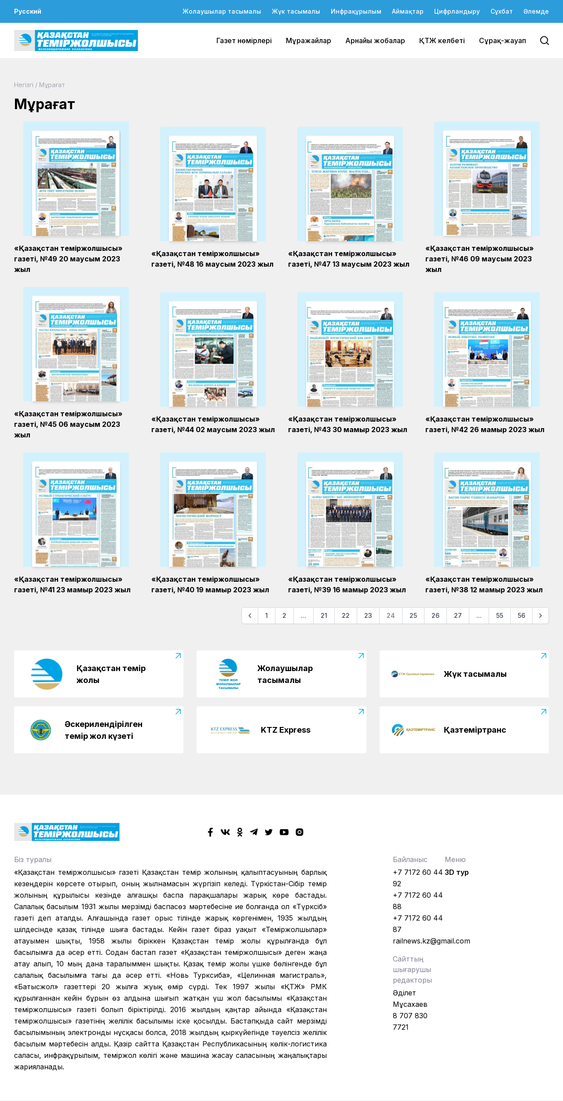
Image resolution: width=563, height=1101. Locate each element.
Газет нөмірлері (244, 40)
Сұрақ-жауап (502, 40)
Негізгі (23, 84)
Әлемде (536, 11)
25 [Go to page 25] (413, 615)
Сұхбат (501, 11)
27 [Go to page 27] (458, 615)
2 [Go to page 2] (284, 615)
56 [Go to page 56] (521, 615)
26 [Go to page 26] (435, 615)
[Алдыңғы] (249, 615)
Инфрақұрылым (356, 11)
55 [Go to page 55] (499, 615)
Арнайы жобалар (375, 40)
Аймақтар (408, 11)
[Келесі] (540, 615)
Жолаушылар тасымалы (222, 11)
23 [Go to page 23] (368, 615)
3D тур (457, 872)
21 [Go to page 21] (324, 615)
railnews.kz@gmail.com (431, 940)
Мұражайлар (308, 40)
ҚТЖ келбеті (442, 40)
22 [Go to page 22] (346, 615)
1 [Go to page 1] (266, 615)
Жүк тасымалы (296, 11)
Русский (27, 11)
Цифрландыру (457, 11)
